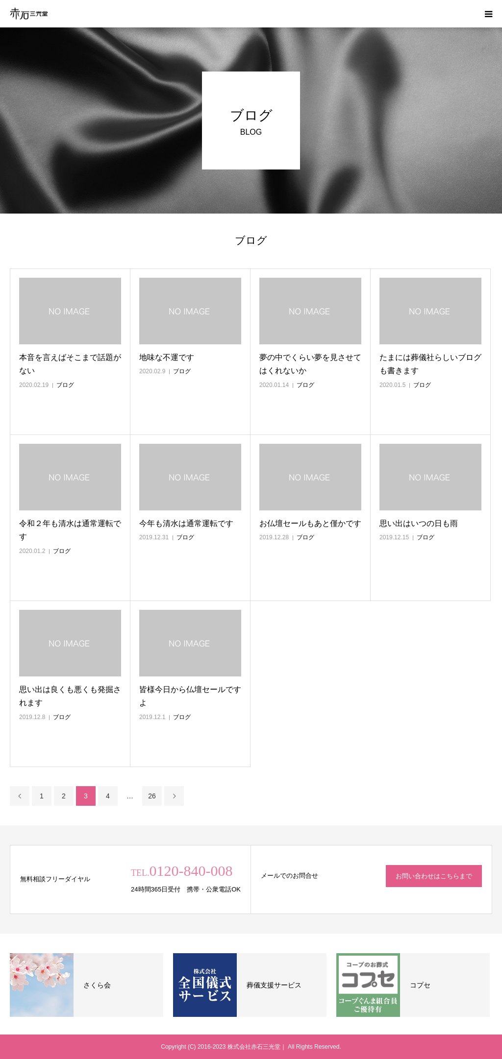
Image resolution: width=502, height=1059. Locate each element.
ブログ (65, 385)
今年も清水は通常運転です (186, 523)
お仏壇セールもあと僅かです (310, 523)
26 (152, 796)
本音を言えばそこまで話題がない (70, 364)
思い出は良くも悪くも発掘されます (70, 696)
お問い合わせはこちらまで (434, 876)
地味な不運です (166, 357)
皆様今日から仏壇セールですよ (190, 696)
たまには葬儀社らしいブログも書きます (430, 364)
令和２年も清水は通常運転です (70, 530)
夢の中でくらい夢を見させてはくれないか (310, 364)
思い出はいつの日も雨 (418, 523)
